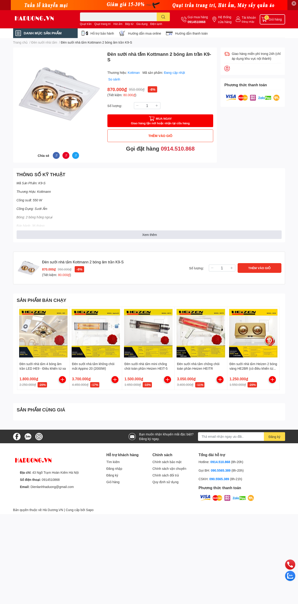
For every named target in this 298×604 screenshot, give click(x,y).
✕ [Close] (293, 3)
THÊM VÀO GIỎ (160, 136)
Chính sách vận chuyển (169, 468)
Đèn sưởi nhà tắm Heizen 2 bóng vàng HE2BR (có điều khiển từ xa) (253, 368)
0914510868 (197, 22)
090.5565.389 (221, 470)
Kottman (134, 72)
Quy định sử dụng (166, 482)
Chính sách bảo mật (167, 462)
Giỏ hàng (113, 482)
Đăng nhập (248, 21)
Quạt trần (86, 24)
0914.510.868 (178, 148)
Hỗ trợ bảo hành (102, 33)
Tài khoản (249, 17)
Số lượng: (114, 106)
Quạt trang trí (102, 24)
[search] (163, 16)
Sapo (90, 510)
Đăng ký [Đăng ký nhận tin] (274, 437)
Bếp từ (129, 24)
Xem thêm (149, 235)
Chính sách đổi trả (166, 475)
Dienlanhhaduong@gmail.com (52, 487)
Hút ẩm (117, 24)
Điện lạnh (156, 24)
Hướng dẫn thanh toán (191, 33)
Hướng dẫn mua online (144, 33)
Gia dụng (142, 24)
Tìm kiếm (113, 462)
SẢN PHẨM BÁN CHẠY (41, 300)
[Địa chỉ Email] (241, 436)
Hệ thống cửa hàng (225, 19)
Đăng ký (112, 475)
